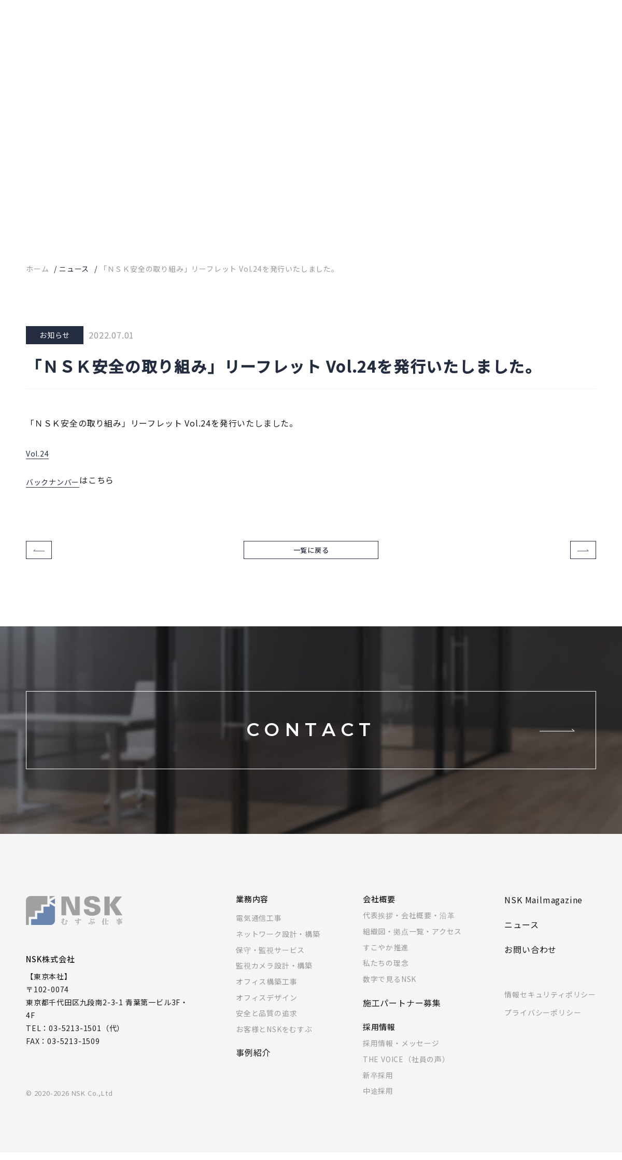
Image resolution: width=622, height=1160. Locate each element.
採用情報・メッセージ (401, 1051)
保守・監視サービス (270, 957)
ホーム (37, 268)
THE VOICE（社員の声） (406, 1067)
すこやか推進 (386, 955)
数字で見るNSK (389, 986)
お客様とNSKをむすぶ (274, 1037)
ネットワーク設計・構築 (278, 941)
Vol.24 (39, 451)
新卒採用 (378, 1083)
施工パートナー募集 (402, 1010)
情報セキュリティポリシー (550, 1002)
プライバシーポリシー (542, 1020)
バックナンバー (56, 480)
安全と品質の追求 (266, 1021)
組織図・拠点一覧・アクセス (412, 939)
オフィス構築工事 (266, 989)
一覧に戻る (311, 554)
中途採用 (378, 1098)
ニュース (74, 268)
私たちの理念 (386, 970)
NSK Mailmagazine (543, 907)
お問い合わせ (530, 957)
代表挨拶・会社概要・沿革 (409, 923)
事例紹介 (253, 1060)
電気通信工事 (259, 925)
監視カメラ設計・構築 (274, 973)
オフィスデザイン (266, 1005)
